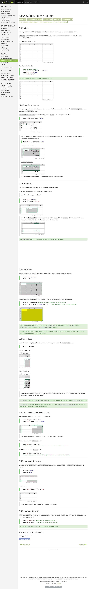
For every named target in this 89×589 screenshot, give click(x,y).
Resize (61, 239)
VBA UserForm (5, 73)
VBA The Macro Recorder (8, 15)
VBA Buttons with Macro (8, 22)
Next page (82, 544)
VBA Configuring (5, 11)
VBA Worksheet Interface (8, 79)
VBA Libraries (5, 88)
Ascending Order (25, 539)
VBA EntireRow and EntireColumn (29, 22)
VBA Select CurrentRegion (34, 19)
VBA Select (23, 19)
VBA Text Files (5, 90)
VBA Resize (4, 65)
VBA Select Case (6, 35)
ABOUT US (38, 2)
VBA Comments (5, 20)
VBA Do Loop (5, 39)
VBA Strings (4, 43)
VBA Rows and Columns (46, 22)
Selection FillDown (67, 19)
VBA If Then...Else (6, 32)
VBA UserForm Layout (7, 75)
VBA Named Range (6, 58)
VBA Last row (5, 62)
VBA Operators (5, 30)
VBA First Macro (5, 18)
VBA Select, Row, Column (8, 60)
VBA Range (4, 56)
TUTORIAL (19, 2)
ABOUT (59, 584)
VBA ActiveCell (47, 19)
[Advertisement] (53, 9)
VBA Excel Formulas (7, 67)
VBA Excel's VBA (6, 9)
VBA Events (4, 45)
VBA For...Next (5, 37)
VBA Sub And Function (7, 41)
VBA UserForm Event (7, 77)
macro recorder (56, 32)
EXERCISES (28, 2)
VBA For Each (5, 50)
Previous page (25, 544)
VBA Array (4, 48)
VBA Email (4, 94)
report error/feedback (53, 549)
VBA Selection (57, 19)
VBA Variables (5, 28)
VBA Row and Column (61, 22)
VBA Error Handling (6, 86)
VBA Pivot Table (5, 92)
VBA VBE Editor (5, 13)
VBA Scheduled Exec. (7, 96)
